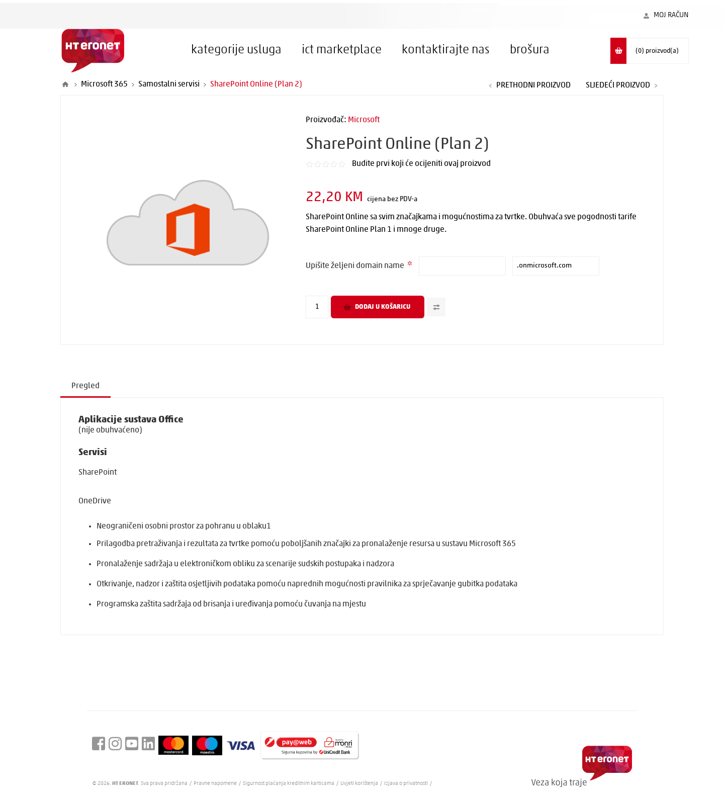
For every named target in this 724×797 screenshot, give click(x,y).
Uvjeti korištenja (359, 783)
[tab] (85, 386)
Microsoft (364, 120)
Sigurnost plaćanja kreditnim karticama (289, 783)
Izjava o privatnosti (406, 783)
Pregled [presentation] (85, 386)
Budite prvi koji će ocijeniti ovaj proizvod (421, 164)
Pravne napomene (216, 783)
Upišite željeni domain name (356, 266)
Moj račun (671, 15)
